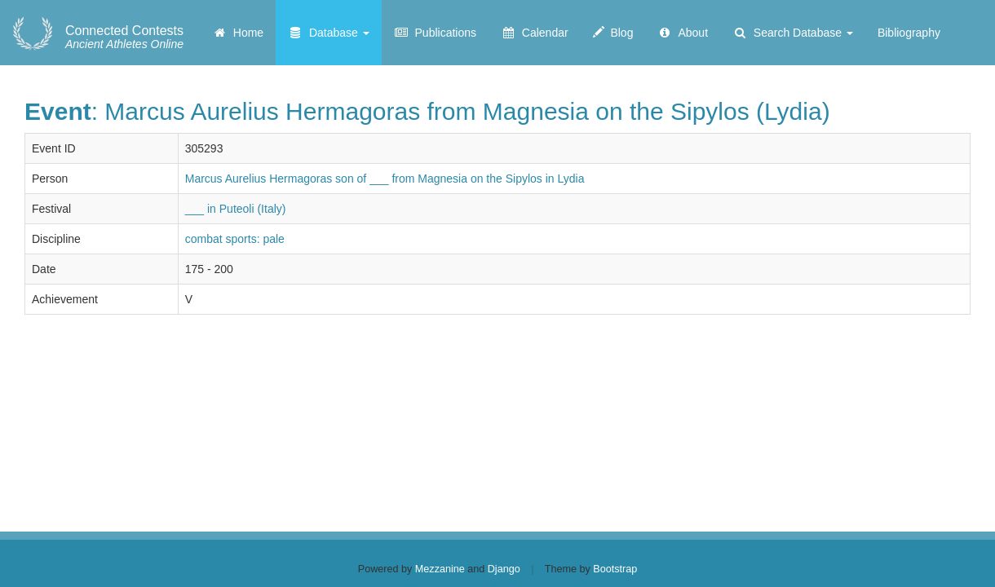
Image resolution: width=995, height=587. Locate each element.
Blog (613, 32)
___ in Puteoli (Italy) (235, 208)
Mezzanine (440, 569)
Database (328, 32)
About (682, 32)
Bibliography (909, 32)
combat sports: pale (235, 238)
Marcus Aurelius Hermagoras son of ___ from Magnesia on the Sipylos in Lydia (385, 178)
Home (237, 32)
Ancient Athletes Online (124, 37)
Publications (435, 32)
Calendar (534, 32)
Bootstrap (615, 569)
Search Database (792, 32)
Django (504, 569)
